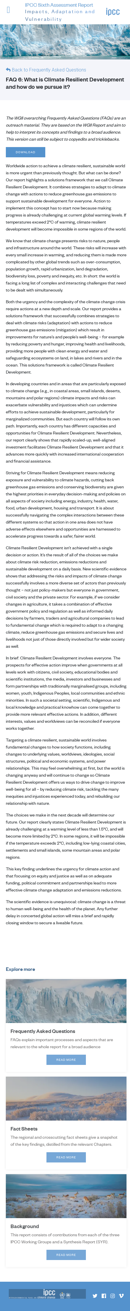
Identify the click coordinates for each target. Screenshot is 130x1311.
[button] (12, 13)
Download (26, 152)
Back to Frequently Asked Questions (49, 70)
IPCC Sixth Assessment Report (65, 12)
